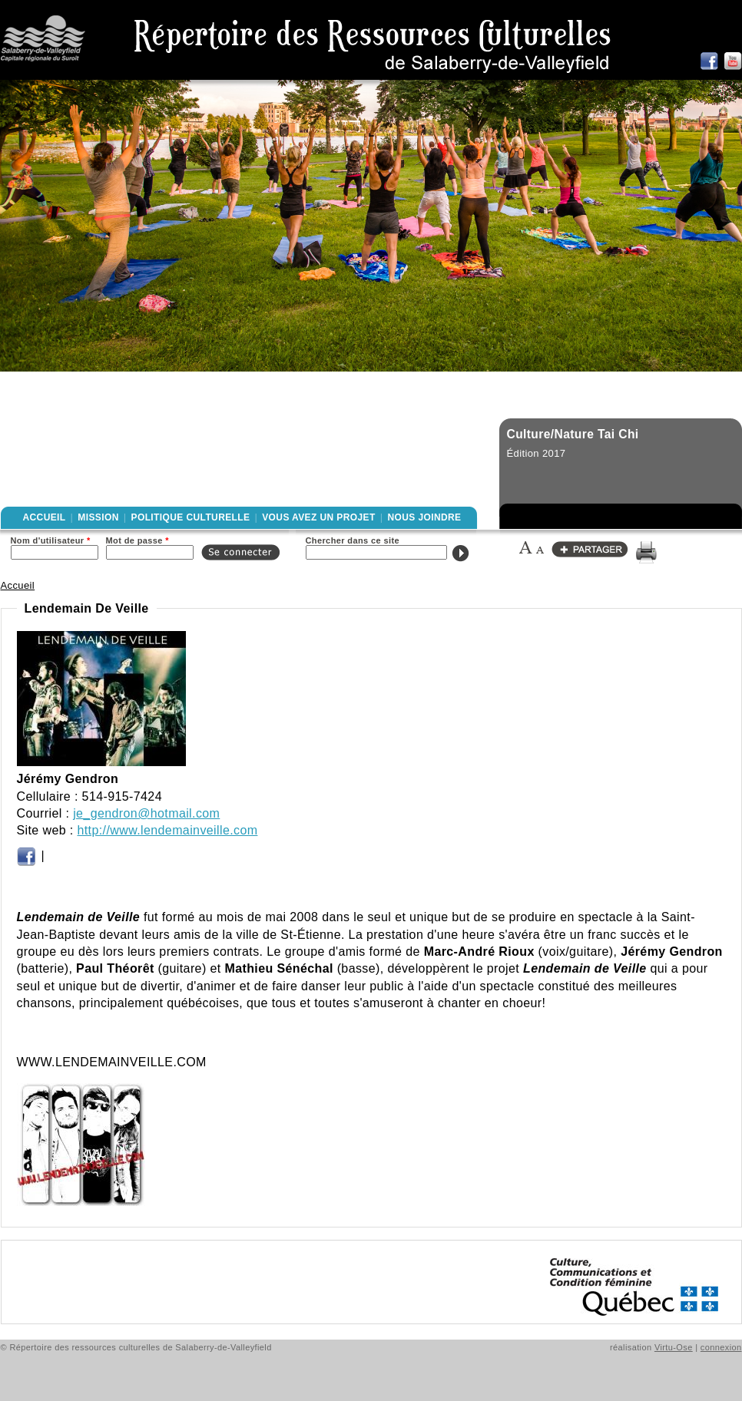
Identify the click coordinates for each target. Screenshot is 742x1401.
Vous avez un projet (318, 517)
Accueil (44, 517)
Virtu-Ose (673, 1347)
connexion (721, 1347)
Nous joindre (424, 517)
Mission (98, 517)
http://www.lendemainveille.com (168, 830)
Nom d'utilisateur (51, 540)
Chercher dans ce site (353, 540)
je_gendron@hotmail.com (146, 813)
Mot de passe (137, 540)
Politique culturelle (190, 517)
